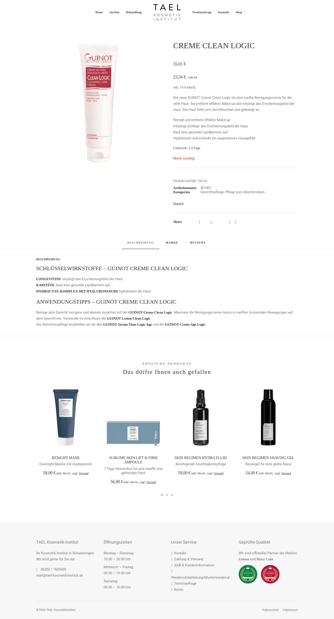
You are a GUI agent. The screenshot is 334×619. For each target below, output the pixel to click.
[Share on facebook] (199, 222)
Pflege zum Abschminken (244, 192)
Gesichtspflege (212, 192)
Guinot (178, 204)
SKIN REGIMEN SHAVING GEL (268, 458)
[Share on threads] (211, 222)
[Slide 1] (161, 495)
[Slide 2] (167, 495)
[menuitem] (99, 12)
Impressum (290, 610)
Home (99, 12)
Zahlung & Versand (187, 559)
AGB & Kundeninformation (192, 565)
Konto (177, 589)
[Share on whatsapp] (229, 222)
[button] (98, 103)
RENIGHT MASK (66, 458)
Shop (240, 12)
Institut (115, 12)
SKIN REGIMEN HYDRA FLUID (201, 458)
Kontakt (223, 12)
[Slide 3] (172, 495)
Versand (83, 473)
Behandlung (134, 12)
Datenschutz (270, 610)
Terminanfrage (202, 12)
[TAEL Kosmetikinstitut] (166, 12)
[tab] (172, 245)
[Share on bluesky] (235, 222)
